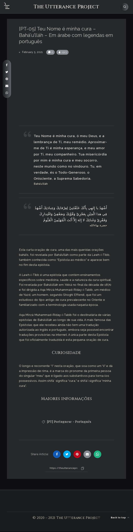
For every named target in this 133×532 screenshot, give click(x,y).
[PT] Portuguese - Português (69, 422)
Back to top (120, 517)
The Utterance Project (66, 6)
